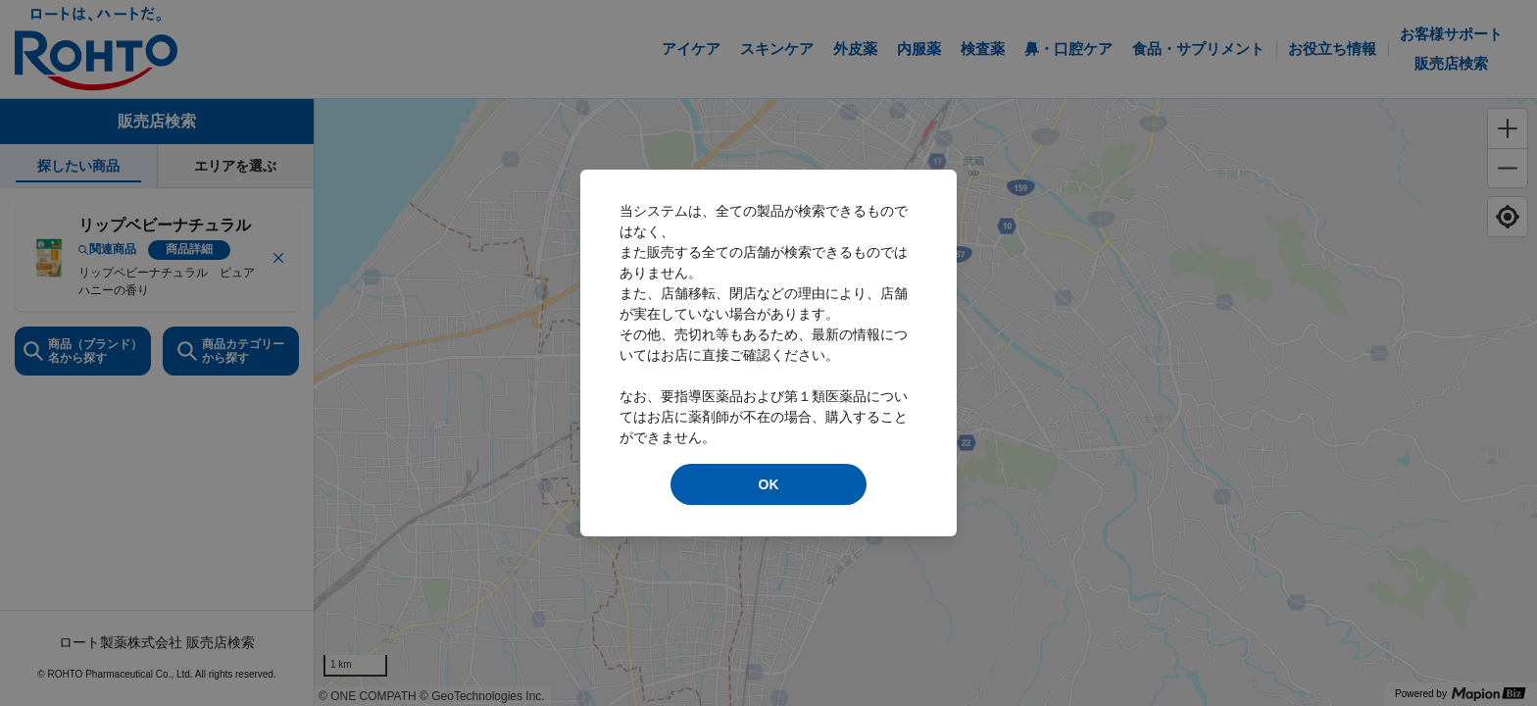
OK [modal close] (769, 484)
